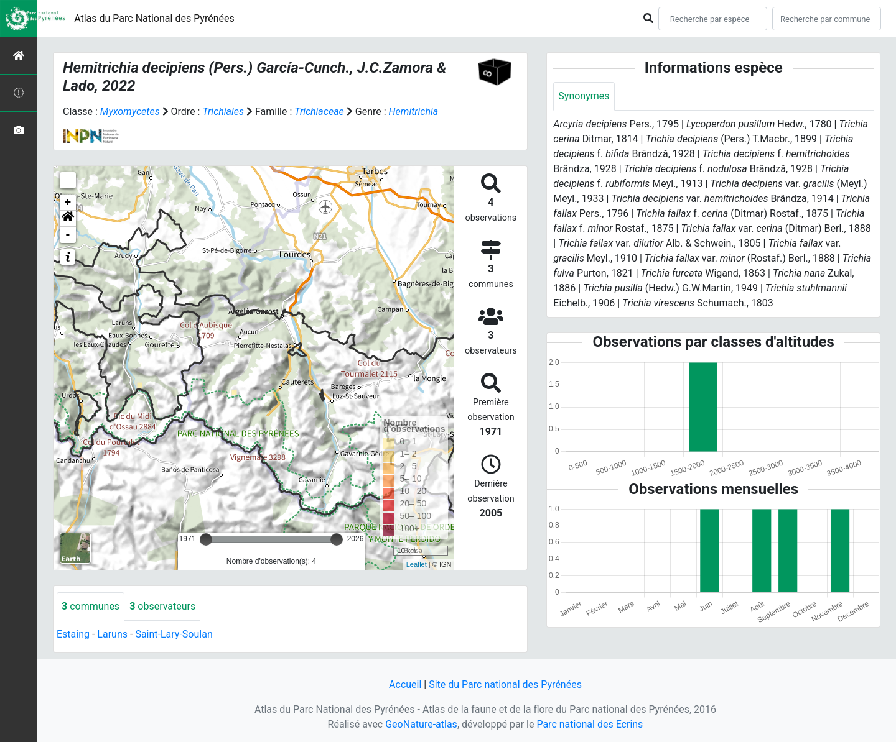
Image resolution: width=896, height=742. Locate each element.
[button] (68, 219)
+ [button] (68, 202)
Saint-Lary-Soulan (173, 634)
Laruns (112, 634)
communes (90, 606)
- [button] (68, 234)
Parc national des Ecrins (589, 724)
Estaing (73, 634)
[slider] (206, 539)
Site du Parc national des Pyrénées (505, 684)
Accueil (405, 684)
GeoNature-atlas (421, 724)
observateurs (162, 606)
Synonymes (583, 96)
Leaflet (416, 564)
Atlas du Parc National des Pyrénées (154, 18)
